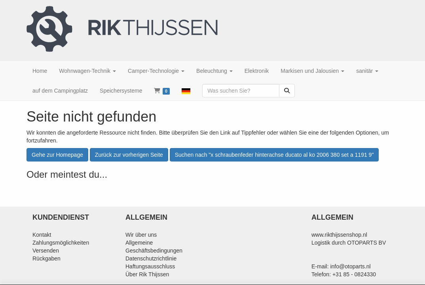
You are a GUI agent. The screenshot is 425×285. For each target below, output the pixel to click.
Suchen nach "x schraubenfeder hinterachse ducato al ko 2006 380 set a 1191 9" (274, 155)
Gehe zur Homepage (57, 155)
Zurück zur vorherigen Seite (129, 155)
